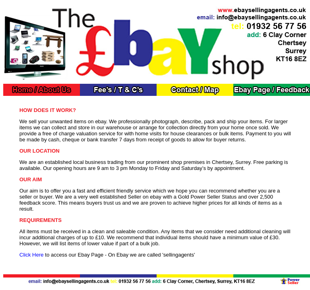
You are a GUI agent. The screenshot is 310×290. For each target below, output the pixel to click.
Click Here (31, 255)
